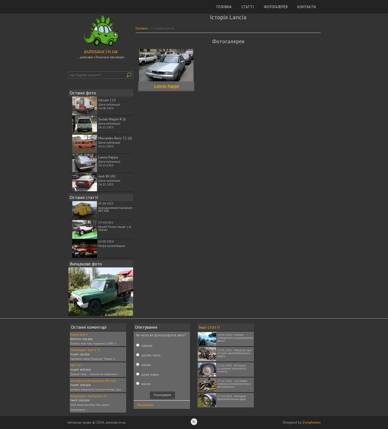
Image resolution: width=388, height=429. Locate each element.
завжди (146, 345)
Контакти (306, 6)
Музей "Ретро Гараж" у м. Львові (115, 228)
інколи (146, 365)
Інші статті (209, 327)
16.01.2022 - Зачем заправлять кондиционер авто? (235, 338)
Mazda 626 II (78, 334)
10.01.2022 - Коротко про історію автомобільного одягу (234, 353)
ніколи (146, 384)
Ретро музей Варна (111, 246)
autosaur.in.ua (101, 51)
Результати (145, 405)
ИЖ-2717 (76, 365)
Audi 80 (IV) (107, 176)
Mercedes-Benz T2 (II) (115, 138)
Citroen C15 (107, 100)
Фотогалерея (276, 6)
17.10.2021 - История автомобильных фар (231, 397)
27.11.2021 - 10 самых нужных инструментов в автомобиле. (233, 383)
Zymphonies (311, 422)
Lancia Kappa (108, 157)
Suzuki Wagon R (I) (112, 119)
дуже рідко (150, 374)
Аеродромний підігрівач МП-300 (115, 209)
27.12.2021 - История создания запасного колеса (231, 368)
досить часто (151, 355)
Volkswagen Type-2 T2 (85, 350)
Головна (224, 6)
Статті (248, 6)
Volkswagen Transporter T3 (88, 396)
